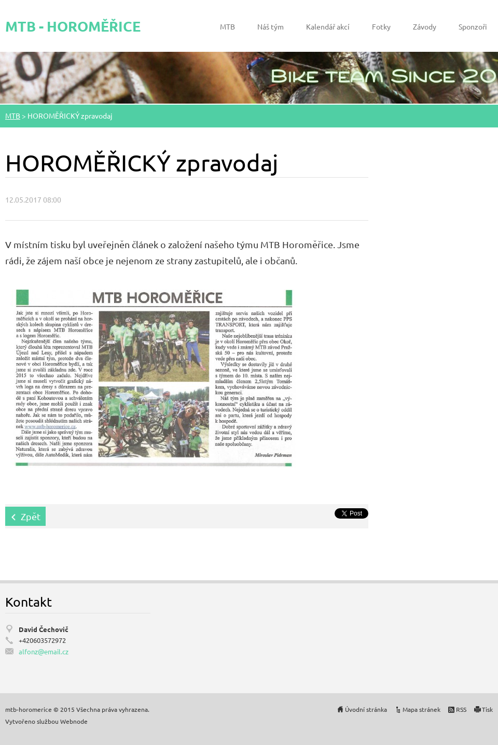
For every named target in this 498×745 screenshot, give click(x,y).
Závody (424, 26)
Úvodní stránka (366, 709)
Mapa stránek (421, 709)
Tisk (487, 709)
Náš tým (270, 26)
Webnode (74, 721)
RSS (461, 709)
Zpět (30, 516)
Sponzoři (473, 26)
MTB (227, 26)
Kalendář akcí (328, 26)
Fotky (381, 26)
